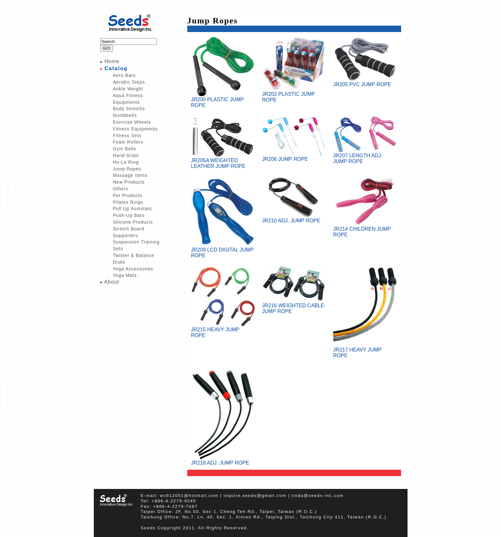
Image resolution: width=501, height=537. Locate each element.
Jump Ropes (127, 168)
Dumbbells (125, 115)
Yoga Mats (125, 275)
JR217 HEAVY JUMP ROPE (365, 350)
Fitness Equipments (135, 128)
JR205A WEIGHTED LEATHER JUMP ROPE (223, 161)
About (111, 282)
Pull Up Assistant (132, 208)
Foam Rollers (128, 142)
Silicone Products (133, 222)
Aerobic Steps (129, 82)
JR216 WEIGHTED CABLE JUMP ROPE (294, 306)
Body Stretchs (129, 108)
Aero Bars (124, 75)
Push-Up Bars (129, 215)
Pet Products (127, 195)
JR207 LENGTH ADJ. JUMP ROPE (365, 156)
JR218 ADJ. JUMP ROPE (223, 461)
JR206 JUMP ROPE (294, 157)
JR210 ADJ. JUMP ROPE (294, 218)
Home (111, 61)
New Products (129, 182)
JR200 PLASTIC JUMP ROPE (223, 100)
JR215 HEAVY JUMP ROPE (223, 330)
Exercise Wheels (132, 122)
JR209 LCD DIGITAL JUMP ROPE (223, 250)
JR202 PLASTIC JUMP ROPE (294, 95)
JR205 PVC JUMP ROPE (365, 82)
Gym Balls (124, 148)
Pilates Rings (128, 202)
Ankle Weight (128, 88)
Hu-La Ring (126, 162)
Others (120, 188)
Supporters (125, 235)
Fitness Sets (127, 135)
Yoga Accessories (133, 268)
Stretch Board (129, 228)
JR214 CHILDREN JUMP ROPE (365, 229)
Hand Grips (126, 155)
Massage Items (130, 175)
